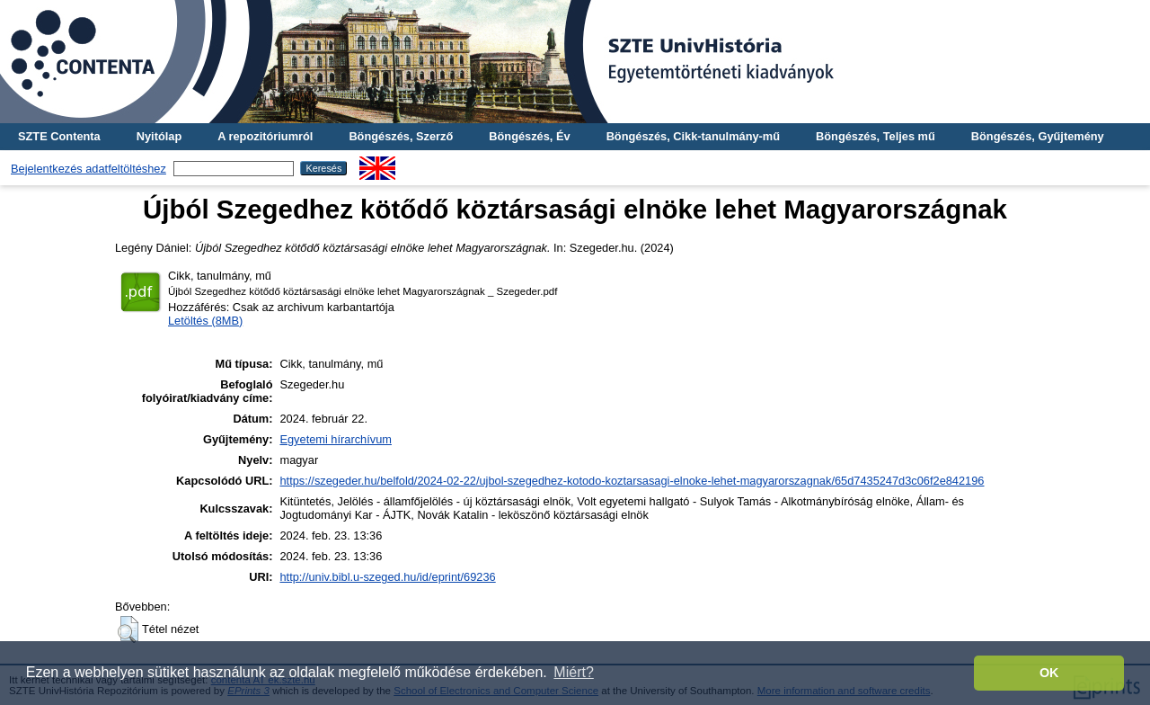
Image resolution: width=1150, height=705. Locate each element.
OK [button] (1049, 672)
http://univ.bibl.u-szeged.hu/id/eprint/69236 (387, 577)
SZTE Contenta (59, 136)
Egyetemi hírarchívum (335, 439)
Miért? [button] (573, 672)
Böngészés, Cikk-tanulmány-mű (693, 136)
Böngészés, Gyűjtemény (1037, 136)
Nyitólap (159, 136)
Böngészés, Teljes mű (875, 136)
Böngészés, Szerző (401, 136)
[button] (128, 629)
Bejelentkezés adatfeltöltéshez (88, 168)
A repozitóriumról (265, 136)
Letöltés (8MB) (205, 320)
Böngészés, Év (529, 136)
